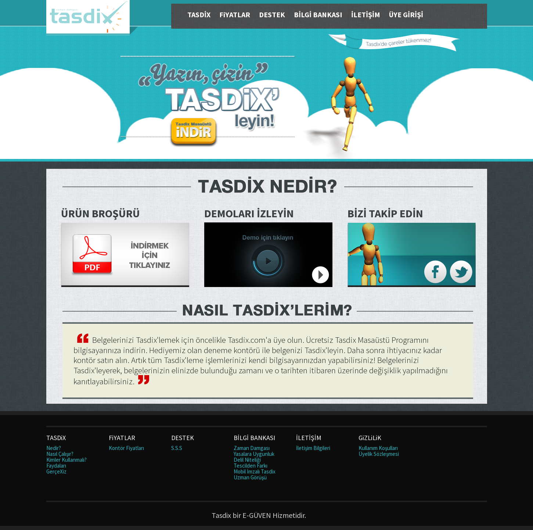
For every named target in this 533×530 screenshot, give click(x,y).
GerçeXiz (56, 471)
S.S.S (176, 447)
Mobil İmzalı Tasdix (254, 471)
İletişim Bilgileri (313, 447)
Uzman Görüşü (250, 477)
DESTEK (272, 14)
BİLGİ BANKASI (318, 14)
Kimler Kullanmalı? (66, 459)
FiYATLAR (234, 14)
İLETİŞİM (365, 14)
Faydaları (56, 465)
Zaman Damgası (252, 447)
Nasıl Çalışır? (59, 453)
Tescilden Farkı (250, 465)
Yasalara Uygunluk (254, 453)
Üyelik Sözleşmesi (379, 453)
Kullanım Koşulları (378, 447)
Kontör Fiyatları (126, 447)
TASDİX (198, 14)
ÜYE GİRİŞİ (406, 14)
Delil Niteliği (247, 459)
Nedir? (53, 447)
